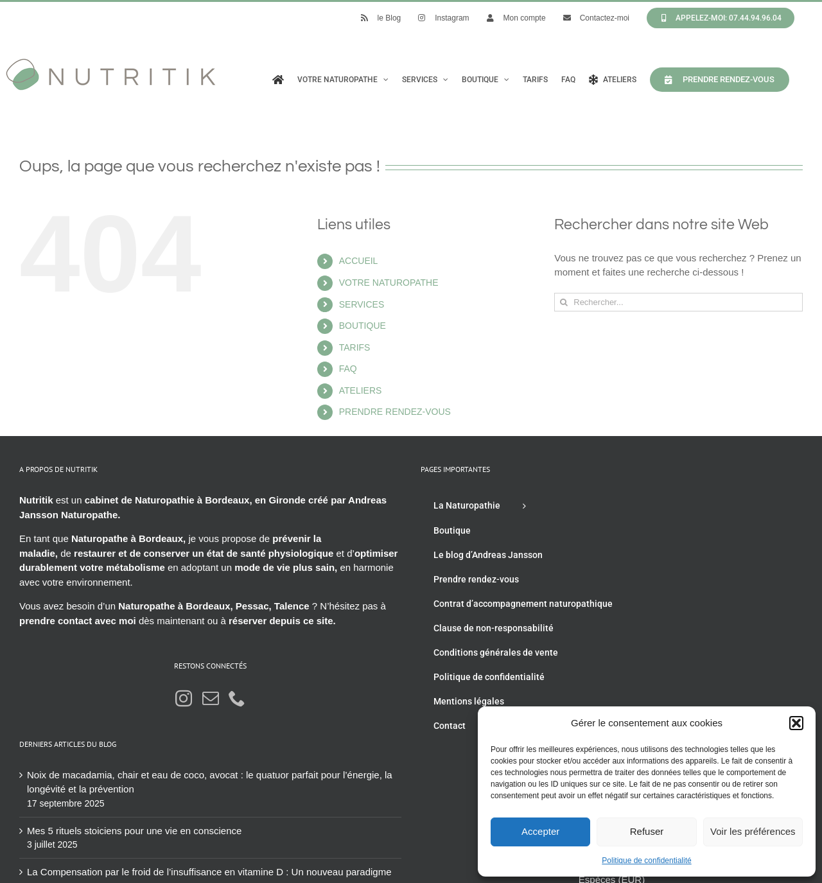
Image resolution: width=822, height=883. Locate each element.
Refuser (647, 831)
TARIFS (355, 347)
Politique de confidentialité (646, 860)
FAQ (348, 368)
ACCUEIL (358, 261)
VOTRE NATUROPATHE (389, 282)
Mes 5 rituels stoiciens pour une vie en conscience (134, 830)
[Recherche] (563, 302)
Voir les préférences (753, 831)
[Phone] (237, 698)
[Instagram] (183, 698)
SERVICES (362, 304)
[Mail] (210, 698)
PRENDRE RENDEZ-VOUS (395, 412)
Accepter (540, 831)
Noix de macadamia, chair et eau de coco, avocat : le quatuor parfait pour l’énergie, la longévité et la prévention (209, 782)
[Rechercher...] (678, 302)
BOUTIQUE (362, 325)
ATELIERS (360, 390)
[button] (796, 723)
